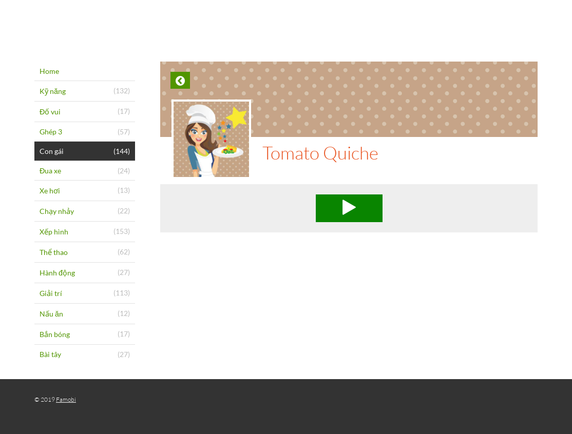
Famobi (66, 399)
